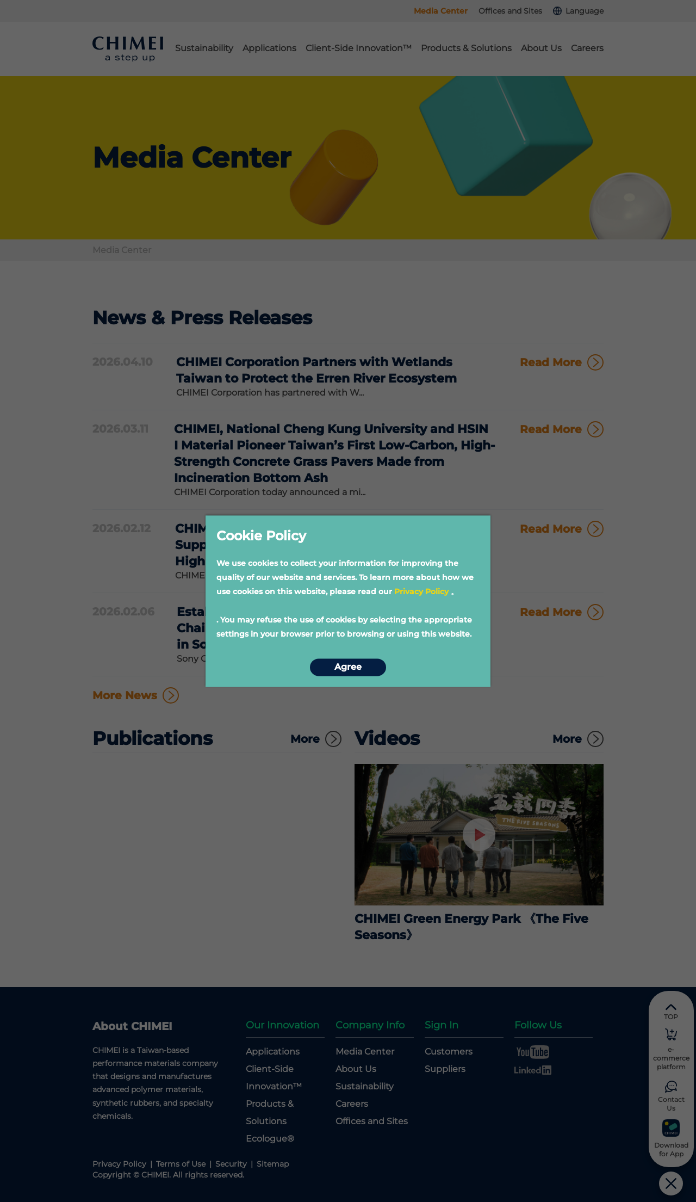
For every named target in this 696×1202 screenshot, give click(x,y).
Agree (348, 667)
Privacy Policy (421, 591)
